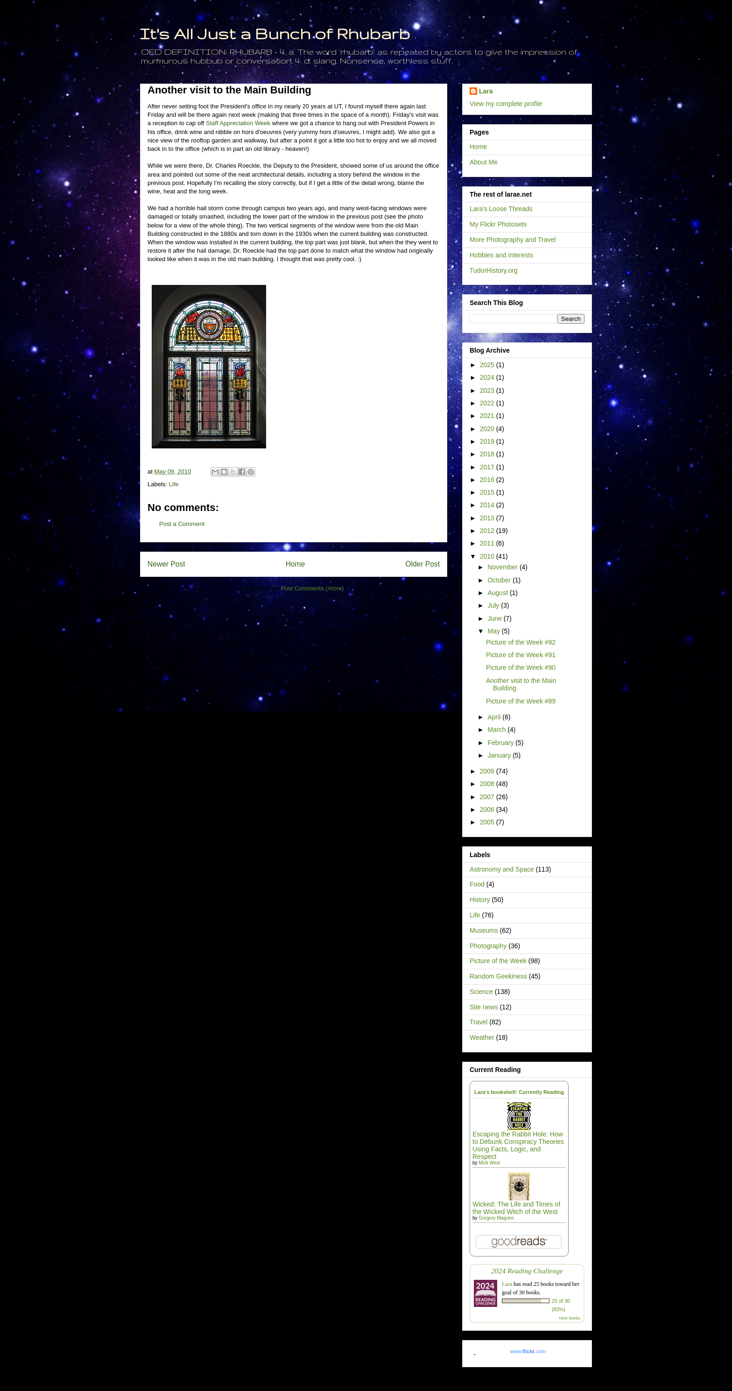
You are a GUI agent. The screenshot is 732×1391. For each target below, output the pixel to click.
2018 (488, 454)
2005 (488, 822)
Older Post (422, 564)
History (480, 899)
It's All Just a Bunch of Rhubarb (275, 33)
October (500, 580)
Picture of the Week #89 (521, 701)
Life (174, 484)
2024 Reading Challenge (527, 1271)
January (500, 755)
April (494, 717)
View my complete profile (506, 103)
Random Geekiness (498, 976)
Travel (478, 1022)
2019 (488, 441)
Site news (484, 1007)
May (494, 631)
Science (481, 991)
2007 (488, 797)
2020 (488, 429)
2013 (488, 518)
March (497, 729)
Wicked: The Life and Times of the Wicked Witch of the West (516, 1207)
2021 (488, 415)
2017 (488, 467)
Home (295, 564)
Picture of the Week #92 (521, 642)
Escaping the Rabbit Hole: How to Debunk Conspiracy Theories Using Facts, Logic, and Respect (518, 1145)
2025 (488, 365)
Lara (486, 91)
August (498, 592)
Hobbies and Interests (501, 255)
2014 (488, 505)
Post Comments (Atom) (312, 588)
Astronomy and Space (502, 869)
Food (477, 884)
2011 (488, 543)
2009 (488, 771)
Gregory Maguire (496, 1218)
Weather (482, 1037)
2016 (488, 479)
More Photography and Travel (513, 239)
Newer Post (166, 564)
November (503, 567)
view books (569, 1317)
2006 (488, 809)
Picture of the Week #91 (521, 655)
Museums (484, 930)
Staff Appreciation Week (238, 123)
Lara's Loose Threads (501, 209)
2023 (488, 390)
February (501, 742)
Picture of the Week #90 (521, 667)
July (494, 605)
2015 (488, 492)
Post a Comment (181, 523)
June (495, 618)
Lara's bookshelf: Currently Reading (519, 1092)
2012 (488, 530)
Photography (488, 946)
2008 (488, 784)
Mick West (489, 1162)
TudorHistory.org (494, 270)
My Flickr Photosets (498, 224)
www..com (528, 1351)
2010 (488, 556)
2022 (488, 403)
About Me (484, 162)
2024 (488, 377)
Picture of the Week (498, 961)
